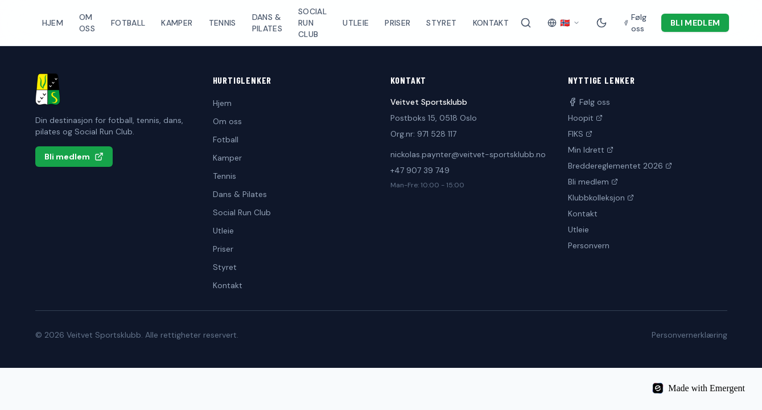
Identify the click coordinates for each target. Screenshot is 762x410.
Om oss (87, 23)
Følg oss (589, 102)
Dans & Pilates (267, 23)
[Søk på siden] (526, 23)
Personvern (588, 245)
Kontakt (491, 23)
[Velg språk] (564, 23)
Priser (397, 23)
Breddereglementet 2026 (620, 166)
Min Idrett (590, 150)
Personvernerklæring (689, 335)
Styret (441, 23)
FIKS (580, 134)
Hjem (52, 23)
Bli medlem (695, 23)
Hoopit (585, 118)
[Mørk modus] (601, 23)
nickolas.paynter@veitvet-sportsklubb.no (468, 154)
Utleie (356, 23)
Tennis (222, 23)
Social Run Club (312, 22)
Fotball (128, 23)
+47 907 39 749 (420, 170)
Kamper (176, 23)
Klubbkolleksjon (601, 197)
